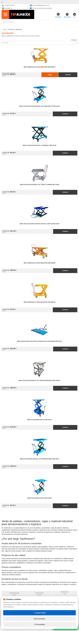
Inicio (5, 29)
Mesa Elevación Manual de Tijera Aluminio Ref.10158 (39, 184)
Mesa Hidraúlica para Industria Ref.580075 (39, 67)
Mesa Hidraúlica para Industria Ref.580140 (39, 302)
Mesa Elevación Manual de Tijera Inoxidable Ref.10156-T (39, 380)
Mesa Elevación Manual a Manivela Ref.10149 (39, 145)
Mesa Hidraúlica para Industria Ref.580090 (39, 263)
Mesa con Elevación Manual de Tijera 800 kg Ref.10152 (39, 106)
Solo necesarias (39, 624)
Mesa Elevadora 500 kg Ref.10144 (39, 419)
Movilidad (11, 29)
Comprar (68, 74)
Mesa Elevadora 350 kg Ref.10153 (39, 498)
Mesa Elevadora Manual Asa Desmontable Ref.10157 (39, 459)
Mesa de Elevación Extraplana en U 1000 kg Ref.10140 (39, 224)
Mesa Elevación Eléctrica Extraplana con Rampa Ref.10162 (39, 341)
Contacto (58, 15)
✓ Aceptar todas (39, 618)
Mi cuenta (67, 15)
